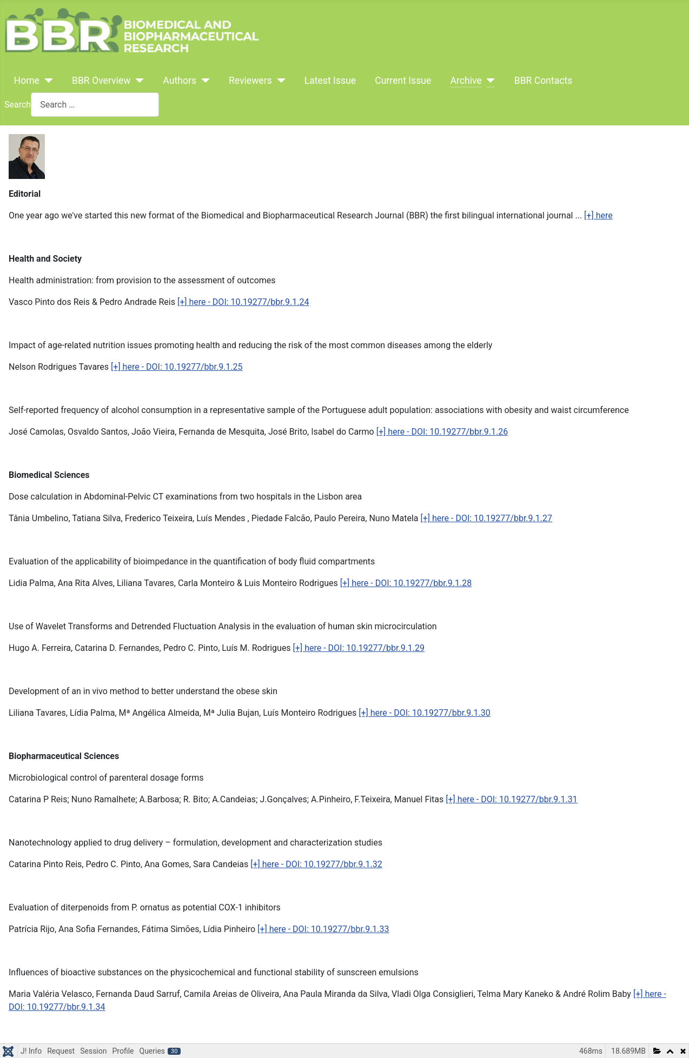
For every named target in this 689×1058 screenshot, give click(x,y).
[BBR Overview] (137, 81)
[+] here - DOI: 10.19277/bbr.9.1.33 (323, 929)
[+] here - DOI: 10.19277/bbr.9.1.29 (359, 648)
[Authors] (203, 81)
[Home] (46, 81)
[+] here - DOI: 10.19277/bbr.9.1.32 (316, 864)
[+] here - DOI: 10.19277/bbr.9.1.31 (511, 799)
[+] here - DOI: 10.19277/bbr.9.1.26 (442, 432)
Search (17, 104)
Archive (465, 80)
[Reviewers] (279, 81)
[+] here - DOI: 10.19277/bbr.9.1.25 (176, 367)
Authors (179, 80)
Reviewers (250, 80)
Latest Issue (330, 80)
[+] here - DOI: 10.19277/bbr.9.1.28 (406, 583)
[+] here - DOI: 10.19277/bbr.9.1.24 (243, 302)
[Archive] (488, 81)
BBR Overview (101, 80)
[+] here (598, 215)
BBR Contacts (543, 80)
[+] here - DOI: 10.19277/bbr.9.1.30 (424, 713)
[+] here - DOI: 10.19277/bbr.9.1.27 (486, 518)
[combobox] (95, 104)
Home (26, 80)
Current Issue (403, 80)
